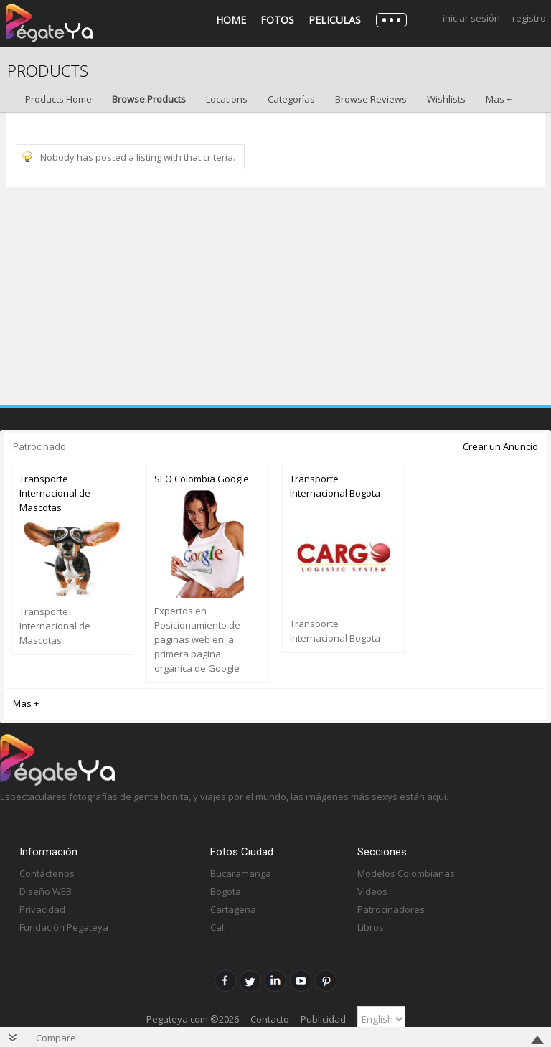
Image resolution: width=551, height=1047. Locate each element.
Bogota (225, 891)
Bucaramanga (240, 873)
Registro (529, 17)
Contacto (269, 1019)
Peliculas (335, 20)
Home (231, 20)
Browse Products (149, 99)
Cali (218, 927)
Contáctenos (47, 873)
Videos (372, 891)
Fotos (277, 20)
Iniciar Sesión (471, 17)
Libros (370, 927)
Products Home (58, 99)
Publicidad (323, 1019)
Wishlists (446, 99)
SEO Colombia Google (201, 478)
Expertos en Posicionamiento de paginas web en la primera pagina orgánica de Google (197, 639)
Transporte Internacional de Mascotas (54, 493)
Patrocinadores (391, 909)
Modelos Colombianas (406, 873)
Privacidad (42, 909)
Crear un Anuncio (500, 446)
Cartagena (233, 909)
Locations (227, 99)
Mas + (499, 99)
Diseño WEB (45, 891)
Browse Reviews (371, 99)
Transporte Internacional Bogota (335, 485)
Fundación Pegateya (63, 927)
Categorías (291, 99)
